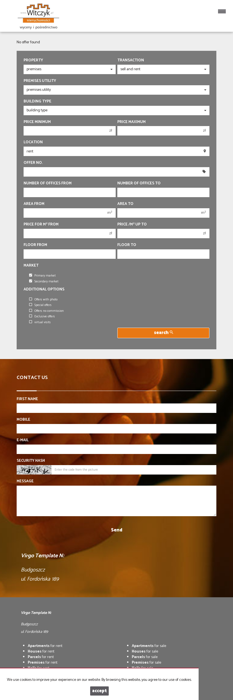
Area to (125, 204)
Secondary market (44, 281)
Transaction (130, 60)
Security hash (31, 461)
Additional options (44, 289)
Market (31, 266)
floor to (126, 245)
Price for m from (41, 224)
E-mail (23, 440)
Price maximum (131, 122)
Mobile (23, 420)
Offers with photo (43, 299)
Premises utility (40, 81)
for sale (149, 646)
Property (33, 60)
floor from (35, 245)
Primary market (42, 275)
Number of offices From (48, 183)
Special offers (40, 305)
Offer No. (33, 163)
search (163, 333)
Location (33, 142)
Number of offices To (139, 183)
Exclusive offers (42, 316)
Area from (34, 204)
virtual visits (40, 322)
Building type (37, 101)
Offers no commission (46, 310)
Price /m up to (132, 224)
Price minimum (37, 122)
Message (25, 481)
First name (27, 399)
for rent (45, 646)
